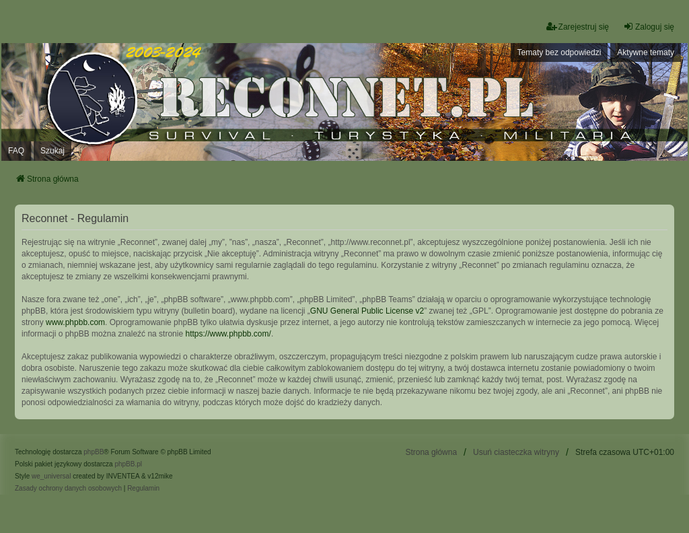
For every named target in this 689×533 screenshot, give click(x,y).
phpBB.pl (128, 464)
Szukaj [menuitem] (52, 150)
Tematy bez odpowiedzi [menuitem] (559, 52)
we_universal (51, 476)
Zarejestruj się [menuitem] (577, 27)
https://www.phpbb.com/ (227, 334)
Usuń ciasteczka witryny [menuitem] (516, 452)
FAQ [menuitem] (16, 150)
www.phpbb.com (75, 322)
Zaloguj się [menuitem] (648, 27)
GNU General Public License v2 (367, 311)
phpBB (93, 452)
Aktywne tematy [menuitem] (645, 52)
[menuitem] (68, 489)
